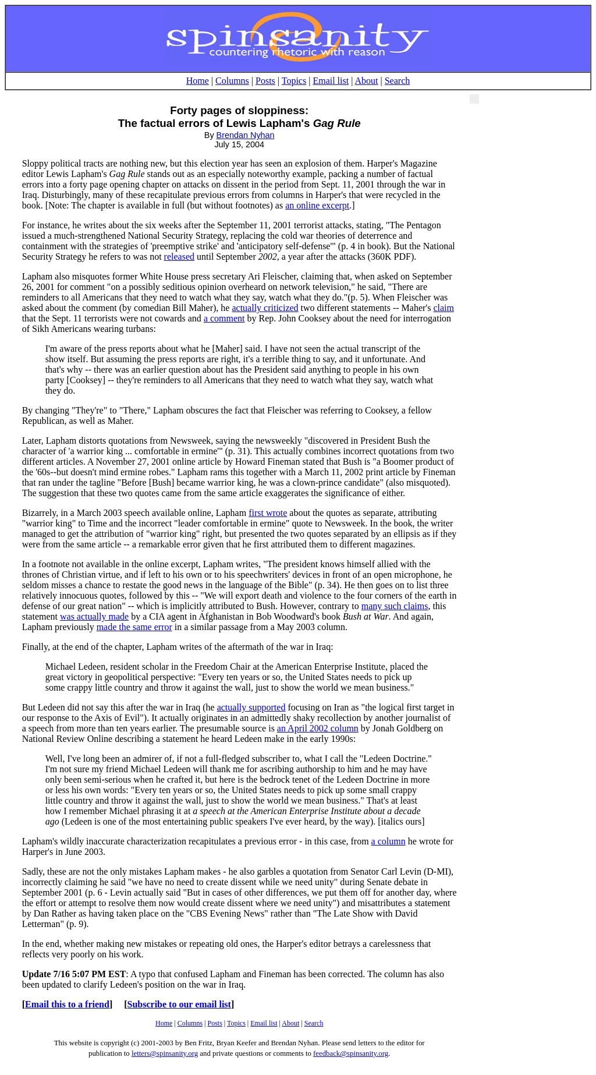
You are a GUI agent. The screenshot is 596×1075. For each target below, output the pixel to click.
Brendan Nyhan (246, 135)
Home (197, 81)
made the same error (134, 627)
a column (388, 841)
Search (397, 81)
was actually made (94, 616)
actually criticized (265, 308)
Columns (232, 81)
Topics (294, 81)
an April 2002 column (318, 728)
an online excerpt (317, 205)
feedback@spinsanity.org (350, 1053)
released (179, 256)
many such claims (394, 606)
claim (443, 308)
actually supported (251, 707)
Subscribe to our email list (179, 1004)
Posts (265, 81)
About (366, 81)
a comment (224, 318)
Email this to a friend (67, 1004)
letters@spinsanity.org (165, 1053)
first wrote (268, 513)
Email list (331, 81)
